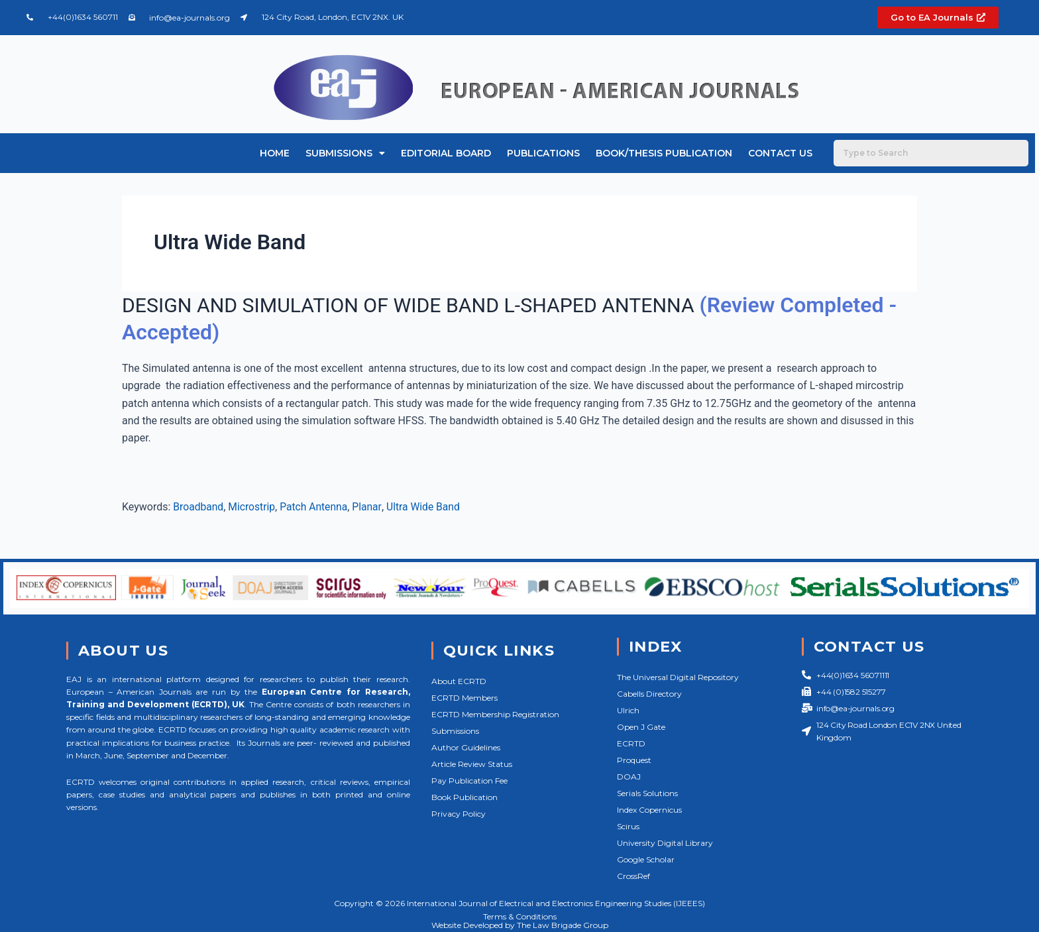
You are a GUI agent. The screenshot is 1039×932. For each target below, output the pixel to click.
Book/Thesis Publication (664, 153)
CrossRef (633, 876)
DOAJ (629, 777)
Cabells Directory (649, 694)
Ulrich (628, 710)
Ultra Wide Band (427, 506)
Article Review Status (471, 764)
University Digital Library (665, 843)
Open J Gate (641, 727)
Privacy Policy (458, 814)
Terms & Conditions (520, 916)
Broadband (199, 506)
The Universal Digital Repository (678, 677)
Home (275, 153)
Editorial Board (446, 153)
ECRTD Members (464, 698)
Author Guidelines (465, 747)
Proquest (634, 760)
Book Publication (464, 797)
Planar (371, 506)
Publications (543, 153)
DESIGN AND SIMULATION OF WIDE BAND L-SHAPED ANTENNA (425, 305)
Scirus (628, 826)
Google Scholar (646, 859)
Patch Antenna (316, 506)
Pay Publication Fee (469, 781)
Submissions (345, 153)
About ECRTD (458, 681)
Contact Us (780, 153)
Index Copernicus (649, 810)
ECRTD (631, 743)
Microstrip (253, 506)
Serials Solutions (647, 793)
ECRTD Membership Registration (495, 714)
